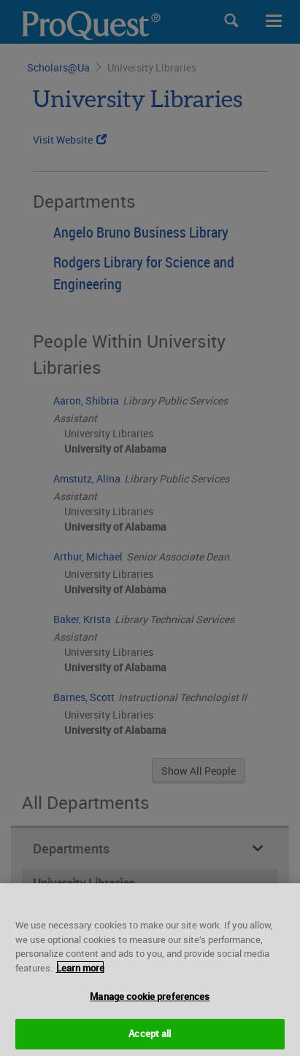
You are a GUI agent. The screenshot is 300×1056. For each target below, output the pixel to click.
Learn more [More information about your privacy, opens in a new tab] (80, 997)
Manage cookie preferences (149, 1025)
